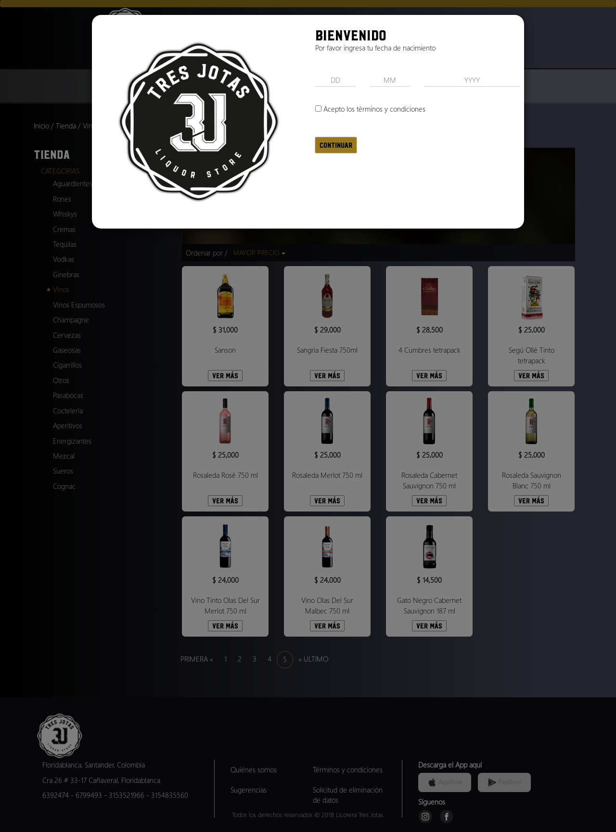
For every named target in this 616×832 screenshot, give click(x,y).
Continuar (336, 145)
